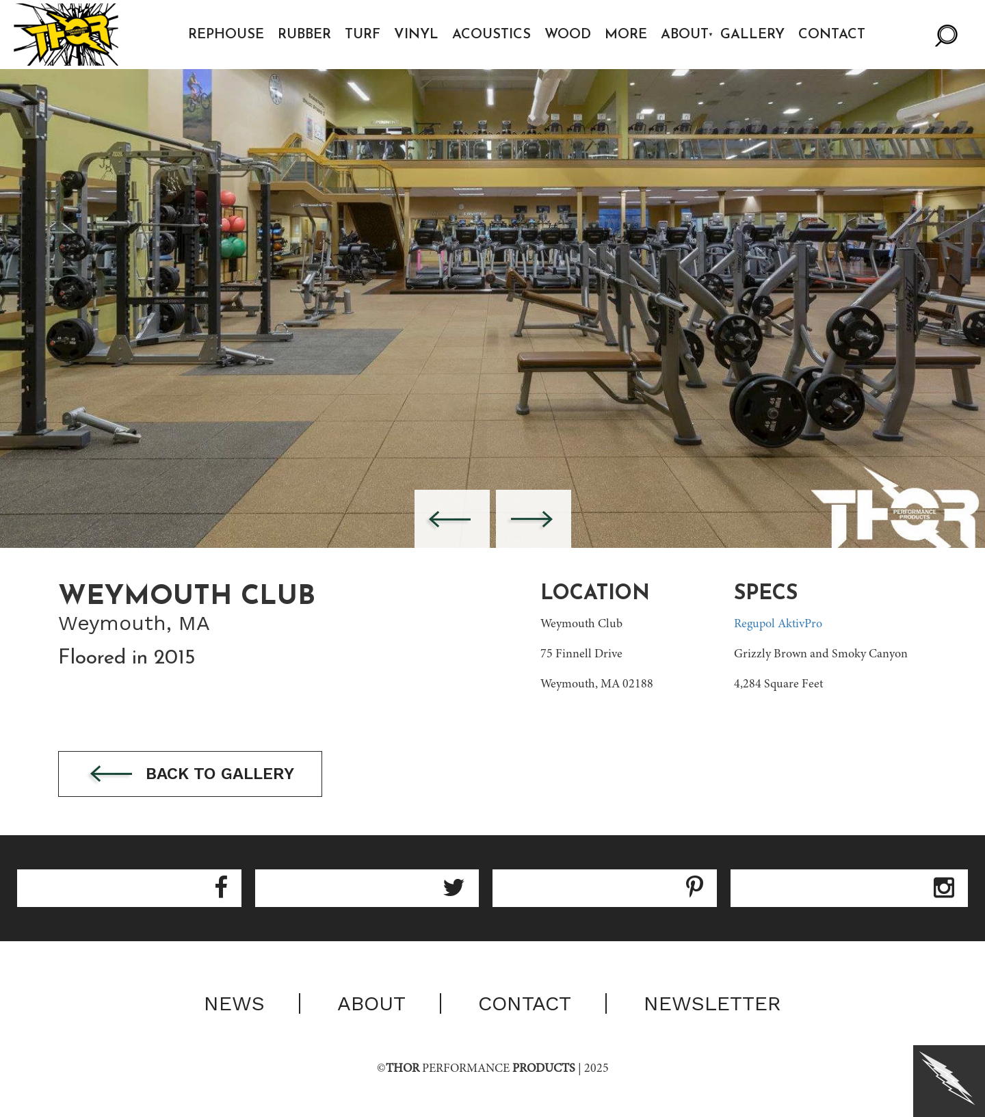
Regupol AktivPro (778, 624)
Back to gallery (190, 774)
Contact (831, 35)
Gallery (752, 35)
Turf (362, 35)
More (626, 35)
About (685, 35)
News (234, 1003)
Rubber (304, 35)
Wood (567, 35)
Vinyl (416, 35)
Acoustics (491, 35)
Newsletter (712, 1003)
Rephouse (226, 35)
